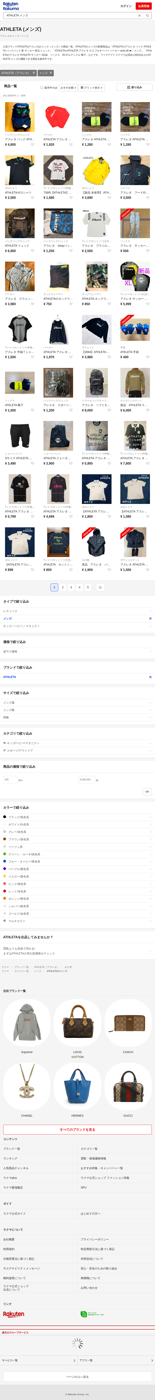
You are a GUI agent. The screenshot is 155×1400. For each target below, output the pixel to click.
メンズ (45, 72)
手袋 (122, 347)
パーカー (48, 134)
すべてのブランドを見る (77, 1129)
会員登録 (143, 6)
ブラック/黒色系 (77, 817)
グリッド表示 (91, 87)
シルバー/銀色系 (77, 906)
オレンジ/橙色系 (77, 898)
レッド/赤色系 (77, 891)
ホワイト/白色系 (77, 824)
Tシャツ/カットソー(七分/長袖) (97, 241)
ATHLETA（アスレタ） (18, 72)
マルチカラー (77, 921)
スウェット (88, 347)
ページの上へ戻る (77, 1376)
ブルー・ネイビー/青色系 (77, 861)
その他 (85, 560)
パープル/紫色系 (77, 869)
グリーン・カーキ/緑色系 (77, 854)
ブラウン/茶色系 (77, 839)
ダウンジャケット (130, 560)
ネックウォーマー (53, 294)
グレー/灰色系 (77, 832)
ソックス (87, 134)
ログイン (126, 6)
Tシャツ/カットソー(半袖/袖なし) (58, 188)
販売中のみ (49, 87)
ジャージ (125, 188)
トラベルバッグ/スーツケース (97, 400)
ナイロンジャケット (131, 400)
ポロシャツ (11, 188)
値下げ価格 (77, 651)
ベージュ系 (77, 846)
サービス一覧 (10, 1360)
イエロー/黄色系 (77, 876)
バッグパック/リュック (17, 134)
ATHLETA (77, 677)
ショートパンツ (13, 453)
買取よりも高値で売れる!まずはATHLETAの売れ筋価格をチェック (77, 951)
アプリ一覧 (86, 1360)
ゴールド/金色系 (77, 913)
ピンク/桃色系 (77, 884)
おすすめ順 (68, 87)
